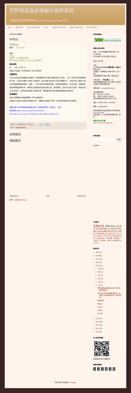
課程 (46, 27)
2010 (98, 332)
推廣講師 (116, 240)
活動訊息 (98, 226)
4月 (99, 282)
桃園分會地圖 (98, 61)
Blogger (73, 382)
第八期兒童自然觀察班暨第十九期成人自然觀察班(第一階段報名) (109, 295)
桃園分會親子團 (76, 27)
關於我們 (19, 27)
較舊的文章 (81, 196)
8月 (99, 272)
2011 (97, 328)
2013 (98, 322)
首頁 (10, 27)
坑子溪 (99, 313)
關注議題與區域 (33, 27)
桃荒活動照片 (92, 27)
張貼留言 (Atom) (21, 200)
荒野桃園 (103, 229)
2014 (98, 318)
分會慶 (95, 243)
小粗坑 (99, 310)
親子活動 (108, 236)
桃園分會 (22, 67)
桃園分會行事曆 (58, 27)
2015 (98, 266)
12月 (99, 269)
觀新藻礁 (100, 300)
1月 (99, 285)
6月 (99, 279)
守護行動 (111, 233)
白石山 (99, 307)
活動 (112, 229)
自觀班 (99, 236)
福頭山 (99, 304)
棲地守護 (101, 233)
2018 (98, 256)
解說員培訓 (118, 236)
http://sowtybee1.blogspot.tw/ (103, 123)
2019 (98, 252)
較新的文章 (14, 196)
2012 (98, 325)
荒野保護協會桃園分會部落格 (41, 10)
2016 (98, 262)
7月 (99, 275)
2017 (98, 259)
